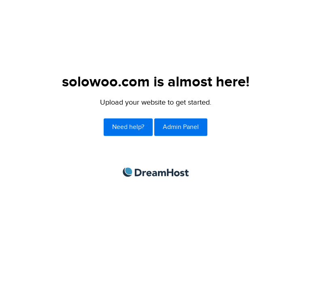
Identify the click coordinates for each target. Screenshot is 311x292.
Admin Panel (181, 127)
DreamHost (156, 172)
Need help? (128, 127)
